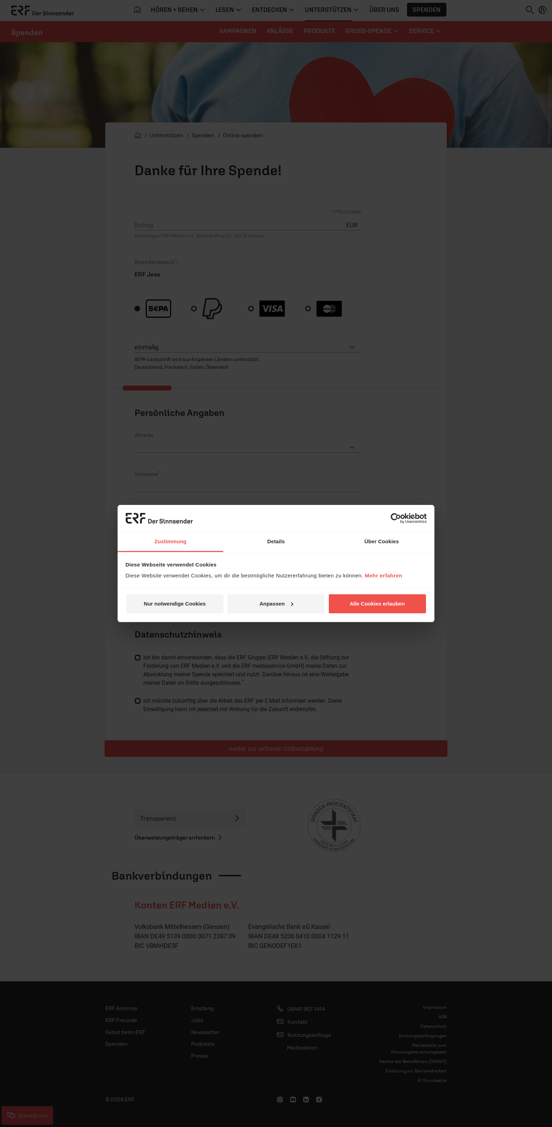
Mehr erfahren (383, 575)
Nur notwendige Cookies (175, 604)
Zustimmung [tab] (171, 541)
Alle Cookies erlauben (377, 604)
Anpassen (276, 604)
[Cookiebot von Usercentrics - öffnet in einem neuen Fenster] (396, 518)
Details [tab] (276, 541)
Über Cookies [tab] (381, 541)
